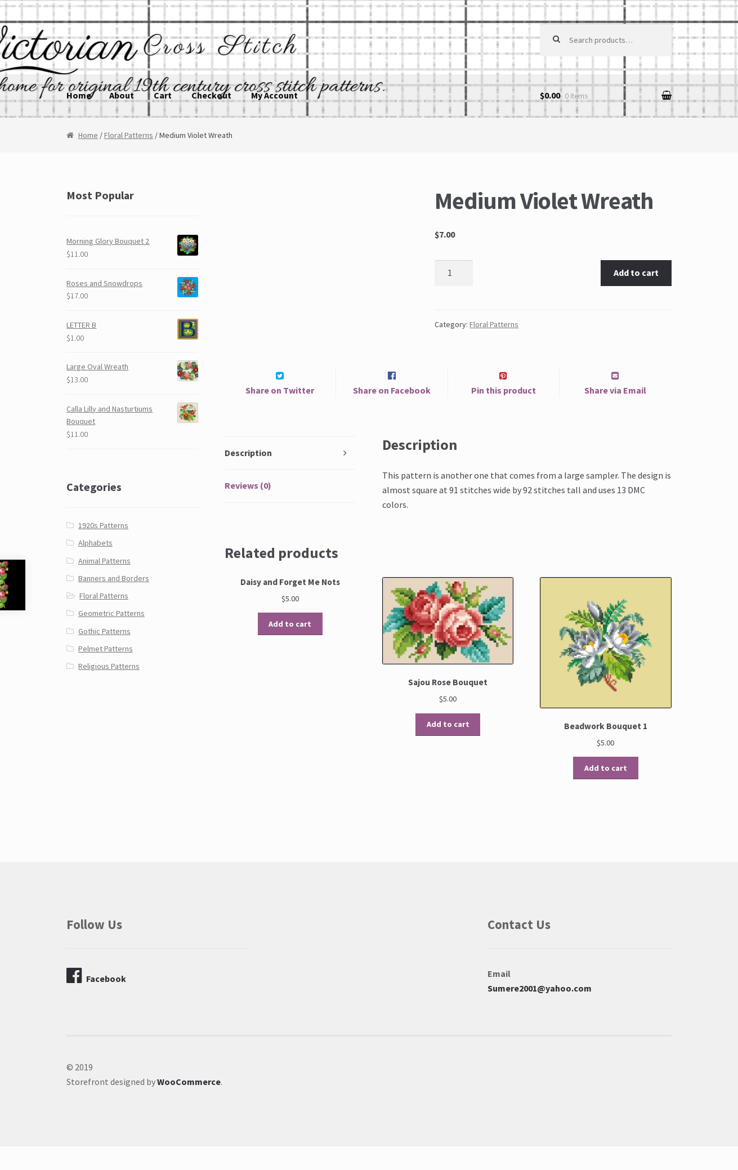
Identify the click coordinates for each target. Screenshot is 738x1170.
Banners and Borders (113, 578)
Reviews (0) (248, 509)
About (121, 95)
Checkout (211, 95)
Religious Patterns (109, 666)
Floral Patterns (128, 135)
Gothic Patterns (104, 631)
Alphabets (95, 543)
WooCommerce (189, 1105)
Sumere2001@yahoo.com (539, 1011)
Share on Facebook (392, 413)
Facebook (96, 999)
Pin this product (503, 413)
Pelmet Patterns (105, 649)
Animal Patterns (104, 561)
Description (248, 476)
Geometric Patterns (111, 613)
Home (78, 95)
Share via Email (615, 413)
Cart (163, 95)
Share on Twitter (279, 413)
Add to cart (636, 272)
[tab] (290, 477)
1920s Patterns (103, 525)
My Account (274, 95)
